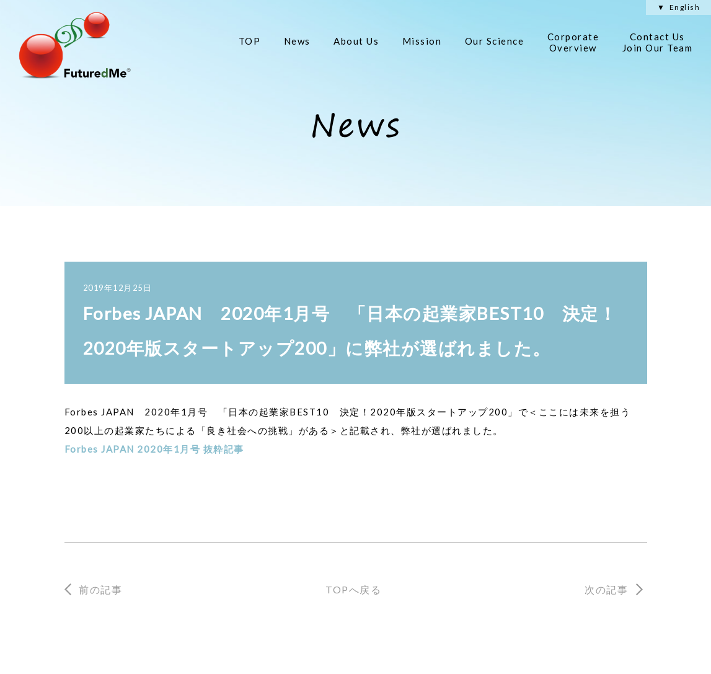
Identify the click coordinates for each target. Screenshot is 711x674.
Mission (422, 41)
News (297, 41)
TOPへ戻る (353, 589)
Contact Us (657, 42)
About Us (356, 41)
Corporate (573, 42)
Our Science (494, 41)
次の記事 (606, 589)
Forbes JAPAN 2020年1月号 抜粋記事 (154, 449)
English (684, 7)
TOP (250, 41)
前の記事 (100, 589)
